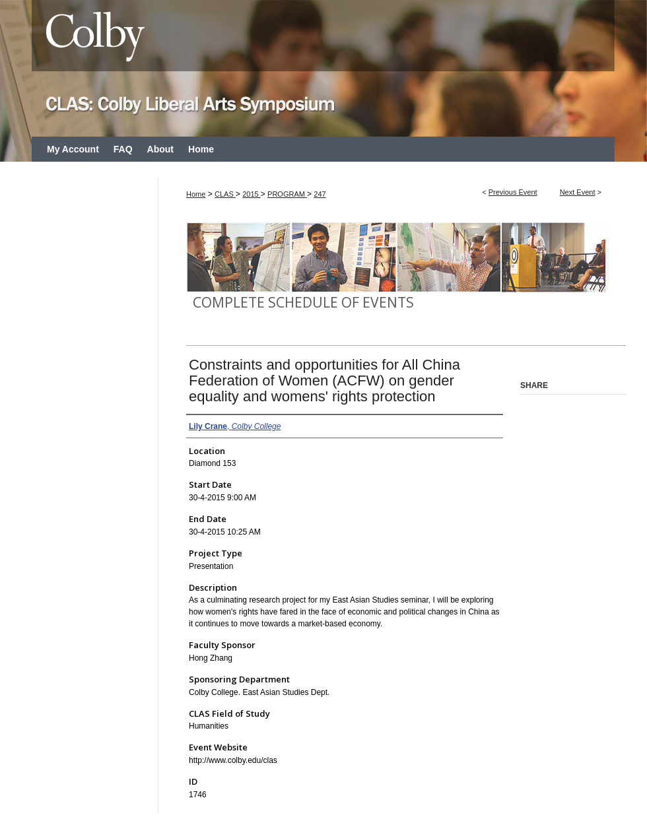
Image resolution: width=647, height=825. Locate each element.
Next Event (578, 192)
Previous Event (513, 192)
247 (319, 194)
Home (195, 194)
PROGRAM (287, 194)
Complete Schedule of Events (303, 302)
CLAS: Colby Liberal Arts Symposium (323, 68)
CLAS (225, 194)
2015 (251, 194)
